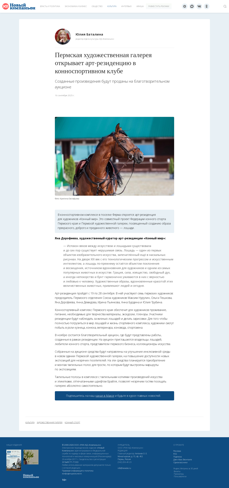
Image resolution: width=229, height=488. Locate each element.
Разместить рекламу (158, 6)
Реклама (177, 451)
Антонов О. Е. (141, 453)
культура (30, 422)
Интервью (126, 6)
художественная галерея (49, 422)
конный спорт (72, 422)
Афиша (140, 6)
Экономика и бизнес (76, 6)
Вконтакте (187, 459)
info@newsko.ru (124, 468)
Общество (97, 6)
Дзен (175, 459)
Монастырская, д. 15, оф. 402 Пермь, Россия (130, 458)
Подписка (177, 456)
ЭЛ (70, 462)
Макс (180, 459)
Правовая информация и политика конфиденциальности (77, 472)
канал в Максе (105, 396)
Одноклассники (180, 462)
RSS (175, 453)
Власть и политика (50, 6)
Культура (111, 6)
